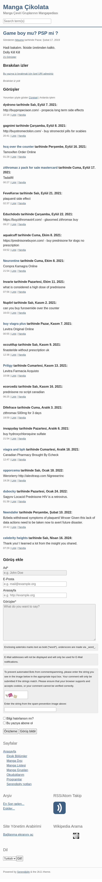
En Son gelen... (13, 804)
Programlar (14, 779)
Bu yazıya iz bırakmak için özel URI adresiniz (28, 73)
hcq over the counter (18, 146)
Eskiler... (9, 808)
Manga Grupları (17, 770)
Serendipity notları (19, 784)
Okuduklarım (15, 774)
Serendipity (23, 871)
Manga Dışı (14, 760)
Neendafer (10, 512)
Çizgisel (33, 97)
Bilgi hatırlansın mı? (20, 718)
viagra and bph (14, 449)
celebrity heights (15, 538)
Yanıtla (22, 114)
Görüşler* (9, 601)
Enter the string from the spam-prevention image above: (35, 703)
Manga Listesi (16, 765)
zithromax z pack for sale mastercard (30, 167)
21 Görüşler (9, 57)
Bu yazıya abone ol (19, 723)
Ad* (5, 567)
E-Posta (8, 579)
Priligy (8, 365)
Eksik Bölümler (17, 756)
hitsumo (19, 39)
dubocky (9, 491)
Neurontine (11, 260)
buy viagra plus (14, 323)
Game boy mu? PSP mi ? (30, 33)
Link (13, 114)
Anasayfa (9, 590)
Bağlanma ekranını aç (18, 834)
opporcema (11, 470)
